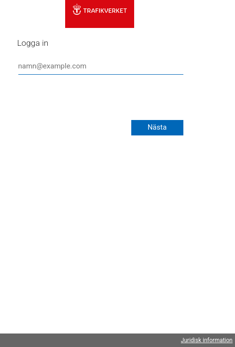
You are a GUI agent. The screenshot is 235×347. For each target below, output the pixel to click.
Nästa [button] (157, 127)
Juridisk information (207, 340)
